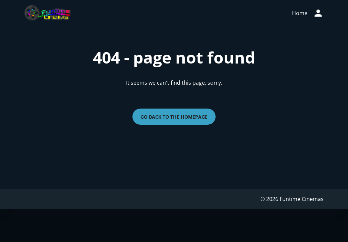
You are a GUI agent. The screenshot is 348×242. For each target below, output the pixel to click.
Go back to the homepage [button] (174, 117)
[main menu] (299, 13)
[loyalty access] (318, 13)
